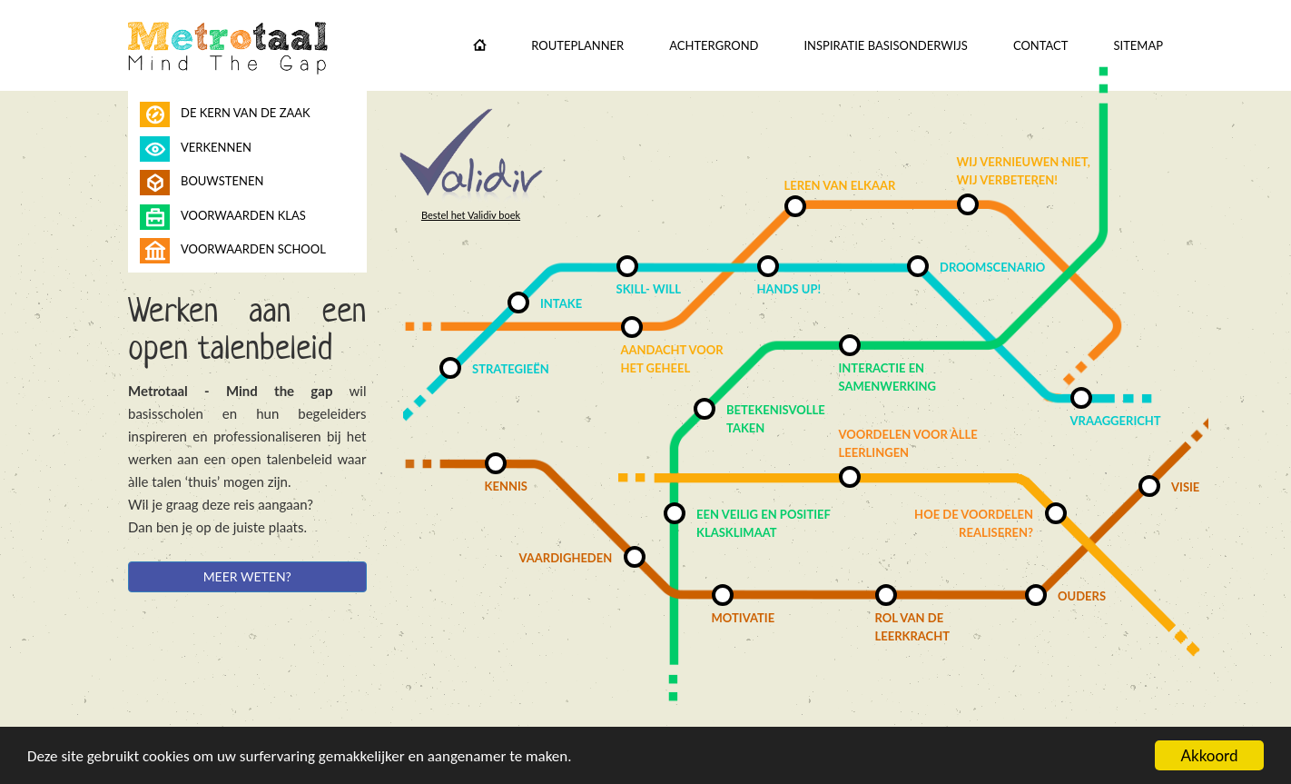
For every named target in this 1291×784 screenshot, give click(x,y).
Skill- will (649, 289)
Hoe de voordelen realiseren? (973, 523)
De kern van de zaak (245, 112)
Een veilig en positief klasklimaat (763, 523)
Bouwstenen (222, 181)
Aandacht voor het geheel (672, 358)
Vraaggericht (1115, 420)
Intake (561, 303)
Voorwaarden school (253, 249)
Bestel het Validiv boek (470, 215)
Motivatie (743, 617)
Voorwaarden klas (243, 215)
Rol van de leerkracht (913, 626)
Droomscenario (992, 267)
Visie (1185, 487)
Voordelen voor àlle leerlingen (908, 443)
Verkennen (216, 147)
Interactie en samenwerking (887, 377)
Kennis (506, 486)
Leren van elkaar (840, 185)
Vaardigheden (566, 558)
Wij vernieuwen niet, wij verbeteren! (1023, 170)
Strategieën (510, 369)
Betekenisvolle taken (775, 418)
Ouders (1082, 596)
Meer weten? (247, 576)
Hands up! (789, 289)
